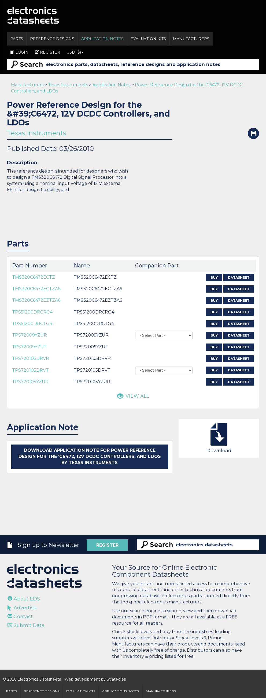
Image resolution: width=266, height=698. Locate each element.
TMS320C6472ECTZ (33, 277)
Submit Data (26, 625)
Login (19, 52)
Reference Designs (52, 38)
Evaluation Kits (148, 38)
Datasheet (238, 277)
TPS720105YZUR (30, 381)
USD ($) (75, 52)
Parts (16, 38)
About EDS (24, 599)
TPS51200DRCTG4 (32, 323)
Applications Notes (120, 691)
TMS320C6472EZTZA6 (36, 300)
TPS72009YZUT (29, 346)
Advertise (22, 608)
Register (47, 52)
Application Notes (102, 38)
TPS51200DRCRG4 (32, 312)
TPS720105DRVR (30, 358)
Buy (214, 277)
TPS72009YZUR (29, 335)
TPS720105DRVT (30, 370)
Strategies (116, 679)
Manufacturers (191, 38)
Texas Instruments (68, 84)
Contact (20, 616)
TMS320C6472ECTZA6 (36, 288)
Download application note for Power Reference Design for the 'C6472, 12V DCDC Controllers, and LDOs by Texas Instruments (90, 456)
